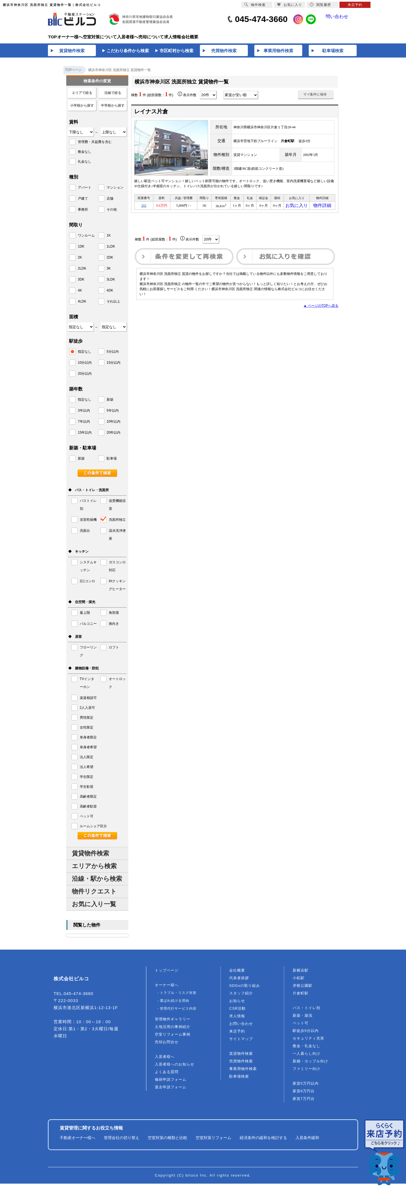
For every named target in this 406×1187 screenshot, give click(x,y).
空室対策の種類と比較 (167, 1141)
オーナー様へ (166, 988)
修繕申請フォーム (170, 1083)
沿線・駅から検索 (97, 882)
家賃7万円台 (304, 1102)
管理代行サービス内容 (178, 1012)
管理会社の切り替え (121, 1141)
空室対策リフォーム (213, 1141)
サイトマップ (241, 1042)
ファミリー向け (306, 1072)
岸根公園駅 (302, 989)
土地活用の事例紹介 (172, 1030)
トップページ (166, 974)
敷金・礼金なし (306, 1049)
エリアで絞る (82, 96)
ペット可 (300, 1026)
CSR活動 (237, 1012)
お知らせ (237, 1004)
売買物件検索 (241, 1064)
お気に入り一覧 (94, 907)
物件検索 (255, 5)
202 (143, 210)
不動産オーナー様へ (77, 1141)
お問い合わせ (241, 1027)
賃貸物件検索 (90, 856)
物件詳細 (322, 209)
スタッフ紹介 (241, 996)
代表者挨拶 (239, 981)
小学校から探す (82, 109)
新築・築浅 (302, 1019)
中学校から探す (113, 109)
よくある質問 (166, 1075)
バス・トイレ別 (306, 1011)
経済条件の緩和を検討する (263, 1141)
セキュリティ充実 (308, 1042)
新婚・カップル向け (310, 1064)
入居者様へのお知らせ (174, 1067)
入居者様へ (165, 1060)
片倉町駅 (300, 996)
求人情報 (237, 1019)
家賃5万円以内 (306, 1087)
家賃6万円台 (304, 1094)
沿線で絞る (112, 96)
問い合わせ (341, 19)
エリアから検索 (94, 869)
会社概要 (237, 974)
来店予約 (237, 1034)
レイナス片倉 (151, 115)
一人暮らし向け (306, 1057)
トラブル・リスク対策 (178, 996)
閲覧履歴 (320, 5)
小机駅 (298, 981)
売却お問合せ (166, 1045)
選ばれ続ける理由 (174, 1004)
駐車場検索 (239, 1080)
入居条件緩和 (307, 1141)
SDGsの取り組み (244, 989)
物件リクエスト (94, 894)
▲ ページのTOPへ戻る (320, 311)
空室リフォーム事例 (172, 1038)
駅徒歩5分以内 (306, 1034)
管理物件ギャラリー (172, 1022)
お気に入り (296, 209)
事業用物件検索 (243, 1072)
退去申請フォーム (170, 1090)
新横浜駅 (300, 974)
